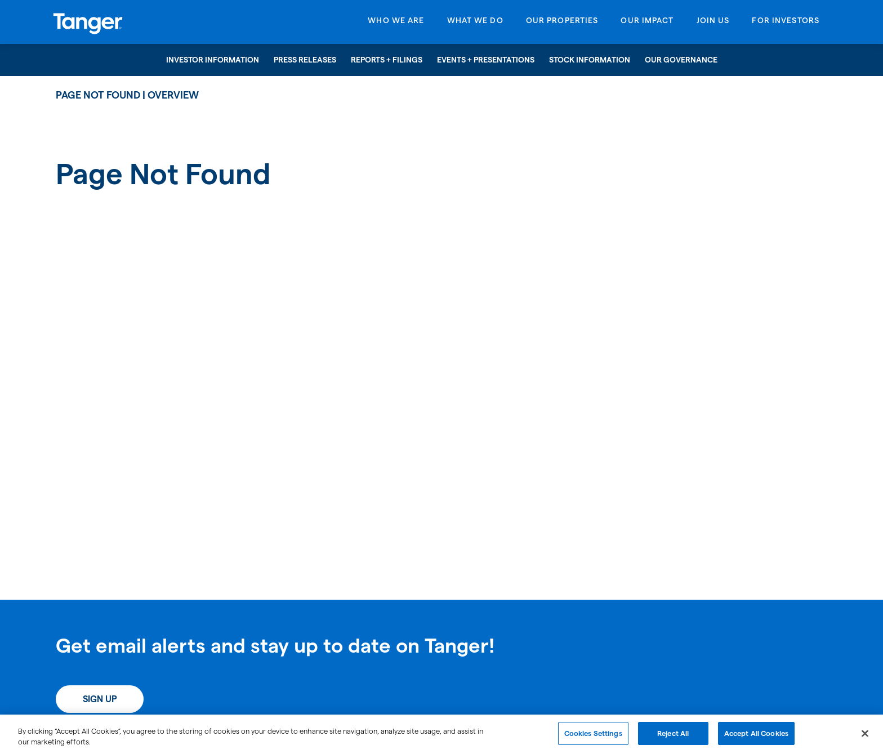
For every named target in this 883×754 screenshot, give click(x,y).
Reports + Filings (386, 59)
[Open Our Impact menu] (647, 23)
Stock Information (589, 59)
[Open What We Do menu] (475, 23)
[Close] (865, 738)
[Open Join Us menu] (713, 23)
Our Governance (681, 59)
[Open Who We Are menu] (396, 23)
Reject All (673, 738)
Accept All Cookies (756, 738)
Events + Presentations (485, 59)
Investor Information (212, 59)
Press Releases (305, 59)
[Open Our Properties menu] (562, 23)
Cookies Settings (593, 738)
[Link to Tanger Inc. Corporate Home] (141, 22)
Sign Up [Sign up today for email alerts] (100, 699)
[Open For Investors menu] (785, 23)
